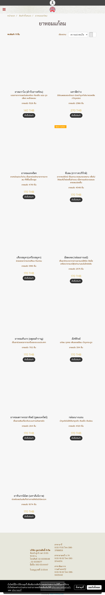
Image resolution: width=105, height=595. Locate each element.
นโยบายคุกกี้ (16, 590)
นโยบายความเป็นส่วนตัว (61, 587)
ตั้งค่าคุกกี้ (80, 587)
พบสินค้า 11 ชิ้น (13, 34)
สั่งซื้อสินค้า (29, 115)
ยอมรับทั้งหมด (94, 587)
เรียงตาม (63, 34)
